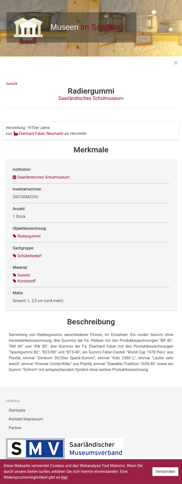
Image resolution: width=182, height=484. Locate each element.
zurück (11, 83)
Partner (15, 428)
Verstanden (165, 471)
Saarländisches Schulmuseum (90, 98)
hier (64, 477)
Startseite (17, 410)
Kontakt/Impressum (26, 419)
